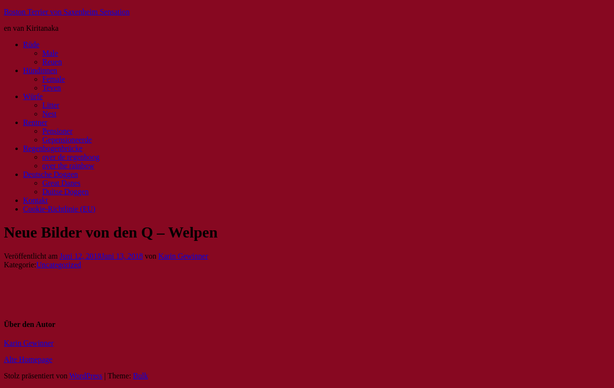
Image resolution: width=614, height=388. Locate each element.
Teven (51, 88)
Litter (51, 105)
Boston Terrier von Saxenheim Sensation (67, 12)
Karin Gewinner (183, 256)
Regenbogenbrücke (53, 148)
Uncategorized (59, 265)
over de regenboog (70, 157)
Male (50, 53)
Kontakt (35, 200)
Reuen (52, 62)
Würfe (33, 96)
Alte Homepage (28, 359)
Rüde (31, 44)
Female (53, 79)
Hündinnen (40, 70)
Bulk (140, 376)
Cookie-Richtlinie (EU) (59, 209)
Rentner (35, 122)
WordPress (85, 376)
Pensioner (57, 131)
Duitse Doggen (65, 192)
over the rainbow (68, 166)
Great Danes (61, 183)
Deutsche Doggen (50, 174)
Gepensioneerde (67, 140)
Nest (49, 114)
